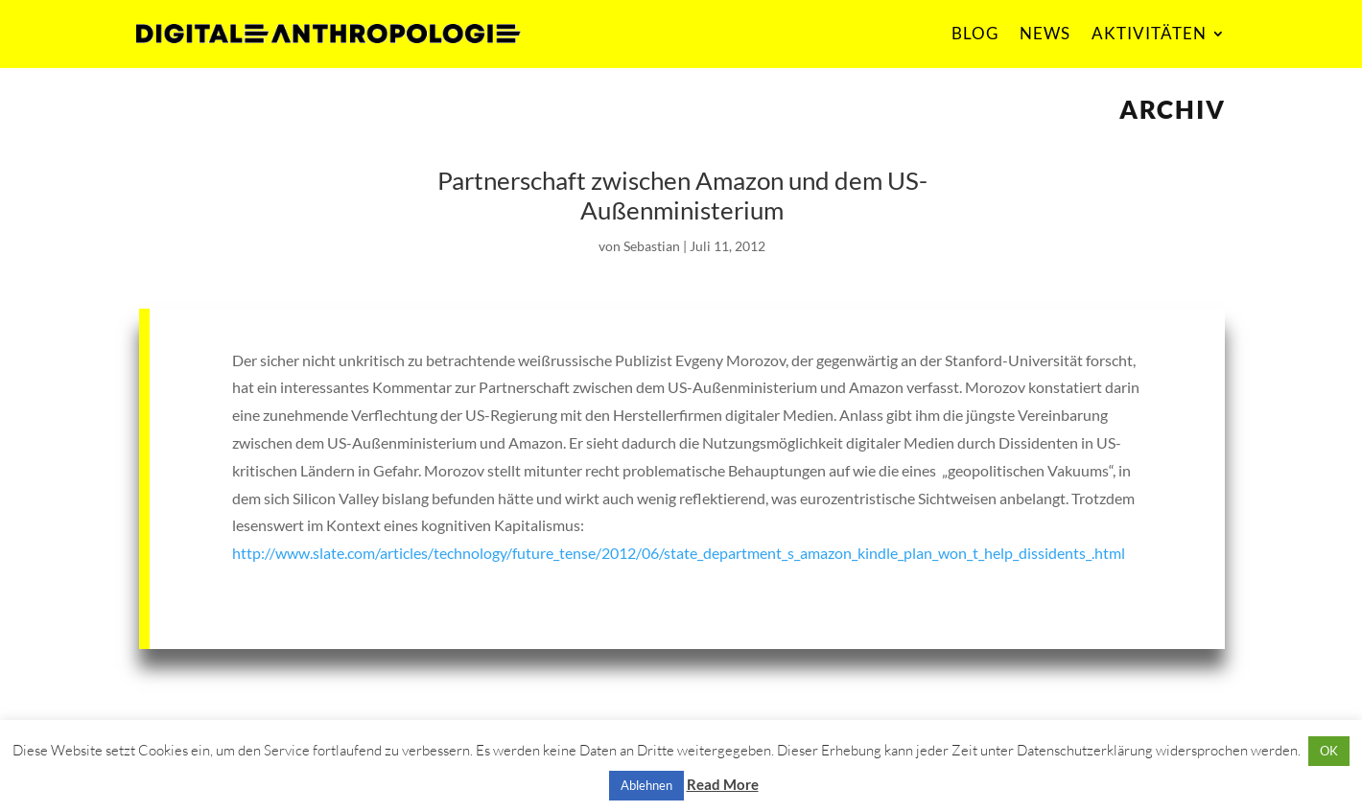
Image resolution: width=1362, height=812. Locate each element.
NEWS (1045, 33)
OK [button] (1329, 750)
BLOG (974, 33)
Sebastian (651, 246)
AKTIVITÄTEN (1149, 33)
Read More (723, 784)
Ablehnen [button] (646, 785)
